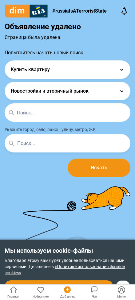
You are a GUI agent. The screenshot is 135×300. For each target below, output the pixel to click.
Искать (99, 168)
